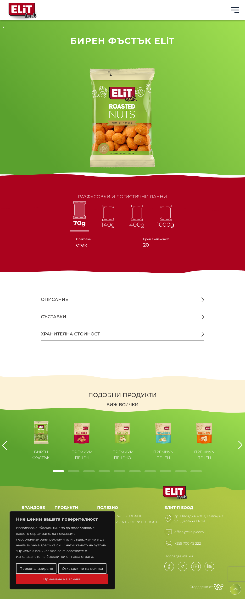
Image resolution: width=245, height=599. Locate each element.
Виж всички (122, 404)
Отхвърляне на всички (82, 568)
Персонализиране (36, 568)
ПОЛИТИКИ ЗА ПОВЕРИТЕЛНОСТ (127, 522)
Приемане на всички (62, 579)
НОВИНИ (105, 528)
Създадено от (206, 587)
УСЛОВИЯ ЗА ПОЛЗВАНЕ (119, 516)
